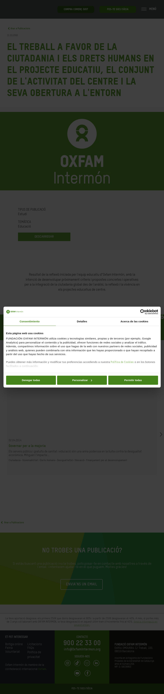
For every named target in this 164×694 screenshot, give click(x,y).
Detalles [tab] (82, 321)
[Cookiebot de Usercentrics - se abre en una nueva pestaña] (142, 311)
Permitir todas (133, 380)
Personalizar (82, 380)
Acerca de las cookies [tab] (134, 321)
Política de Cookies (122, 362)
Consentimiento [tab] (30, 321)
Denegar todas (31, 380)
